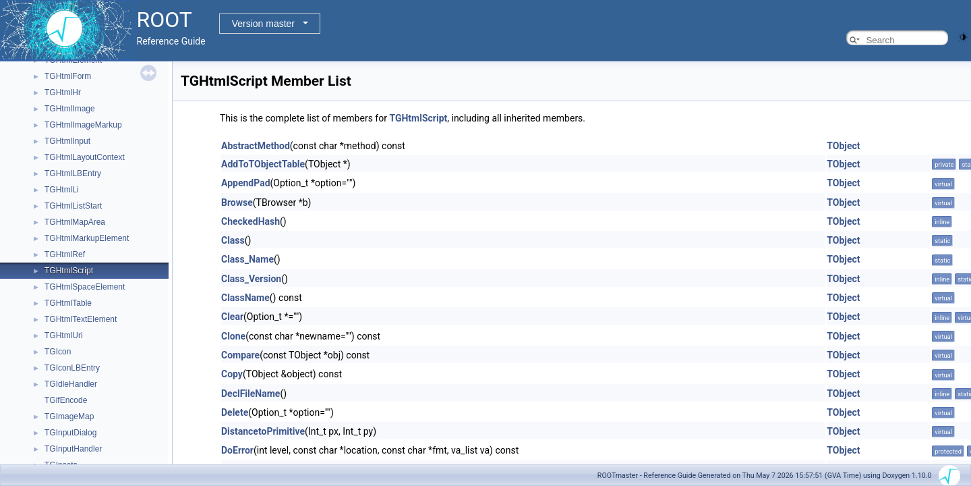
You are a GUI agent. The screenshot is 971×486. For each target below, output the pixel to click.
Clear (232, 316)
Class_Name (247, 259)
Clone (233, 336)
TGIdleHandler (71, 384)
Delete (234, 412)
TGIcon (58, 351)
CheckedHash (250, 221)
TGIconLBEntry (72, 368)
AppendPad (245, 183)
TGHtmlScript (69, 270)
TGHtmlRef (65, 254)
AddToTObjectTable (263, 164)
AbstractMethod (255, 145)
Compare (240, 355)
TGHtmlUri (64, 335)
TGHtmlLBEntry (73, 173)
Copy (232, 374)
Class (233, 240)
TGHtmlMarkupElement (87, 238)
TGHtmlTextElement (81, 319)
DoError (237, 450)
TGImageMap (69, 416)
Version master (263, 23)
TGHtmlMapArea (75, 222)
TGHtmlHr (63, 92)
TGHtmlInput (67, 141)
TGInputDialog (70, 432)
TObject (843, 145)
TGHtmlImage (70, 108)
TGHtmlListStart (73, 206)
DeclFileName (250, 393)
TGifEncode (66, 400)
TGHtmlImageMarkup (83, 125)
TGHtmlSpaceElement (85, 287)
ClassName (245, 297)
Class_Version (251, 278)
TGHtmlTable (68, 303)
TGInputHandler (73, 449)
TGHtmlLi (62, 189)
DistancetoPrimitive (263, 431)
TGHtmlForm (68, 76)
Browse (237, 202)
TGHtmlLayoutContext (85, 157)
